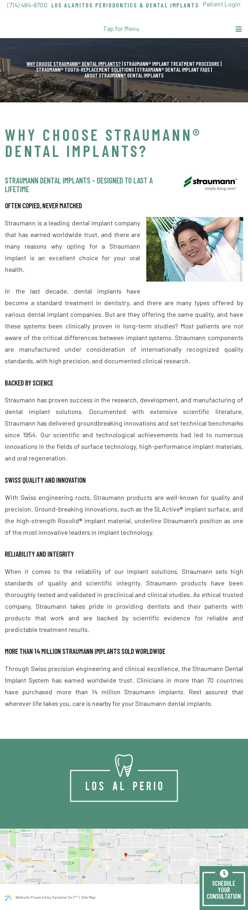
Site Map (88, 897)
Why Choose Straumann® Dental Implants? (73, 64)
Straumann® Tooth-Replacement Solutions (85, 69)
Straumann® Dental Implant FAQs (173, 69)
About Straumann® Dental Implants (124, 75)
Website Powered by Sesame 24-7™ (41, 897)
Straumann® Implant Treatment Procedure (172, 64)
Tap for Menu (172, 29)
